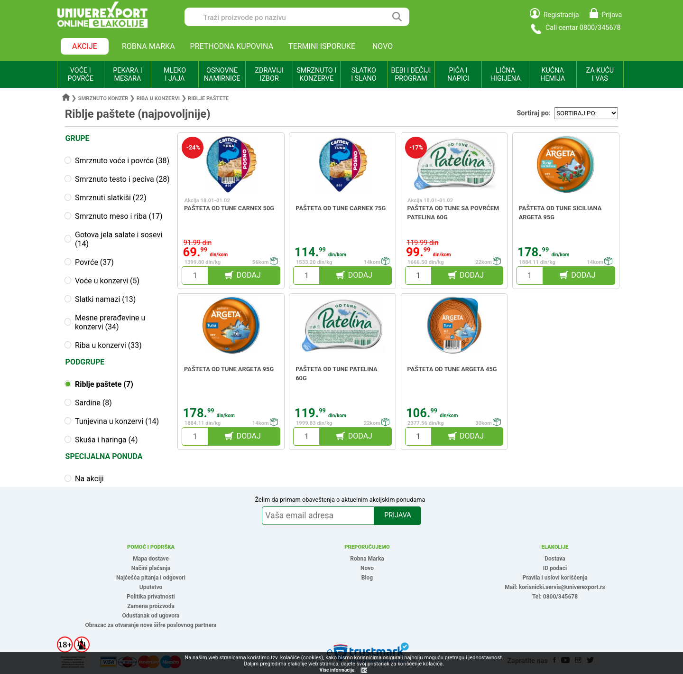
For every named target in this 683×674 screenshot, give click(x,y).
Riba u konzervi (158, 98)
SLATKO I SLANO (363, 74)
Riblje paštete (208, 98)
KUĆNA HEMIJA (552, 74)
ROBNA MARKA (148, 46)
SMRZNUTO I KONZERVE (316, 74)
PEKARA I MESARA (127, 74)
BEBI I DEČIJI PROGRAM (411, 74)
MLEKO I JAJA (175, 74)
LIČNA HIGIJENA (505, 74)
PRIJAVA (397, 515)
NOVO (382, 46)
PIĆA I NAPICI (458, 74)
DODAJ (249, 275)
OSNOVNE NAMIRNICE (222, 74)
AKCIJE (84, 46)
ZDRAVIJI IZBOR (269, 74)
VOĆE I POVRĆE (80, 74)
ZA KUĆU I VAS (600, 74)
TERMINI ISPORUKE (321, 46)
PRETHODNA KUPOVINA (232, 46)
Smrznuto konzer (103, 98)
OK (364, 670)
